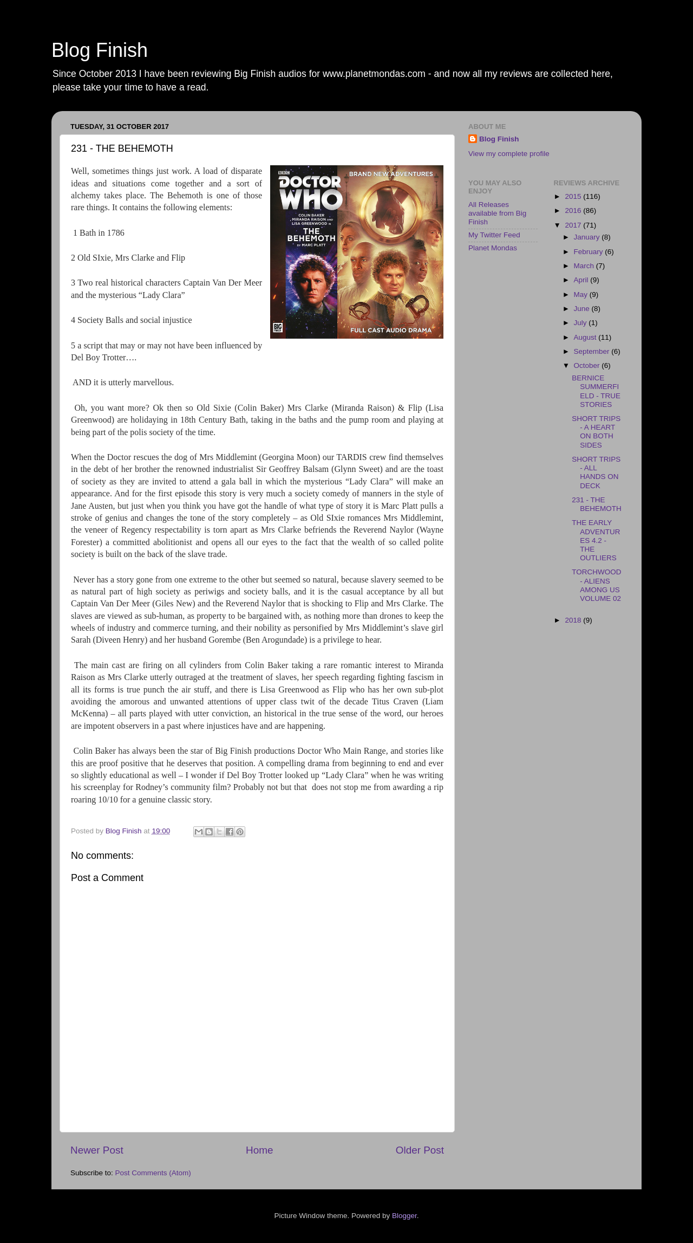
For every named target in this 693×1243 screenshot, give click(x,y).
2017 (574, 225)
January (588, 237)
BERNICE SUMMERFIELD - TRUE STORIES (596, 391)
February (589, 252)
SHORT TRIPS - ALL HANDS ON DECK (596, 472)
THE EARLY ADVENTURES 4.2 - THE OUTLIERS (596, 540)
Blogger (404, 1216)
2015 (574, 196)
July (581, 323)
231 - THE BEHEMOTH (597, 504)
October (588, 365)
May (582, 294)
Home (259, 1150)
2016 (574, 210)
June (583, 309)
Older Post (420, 1150)
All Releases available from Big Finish (497, 213)
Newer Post (96, 1150)
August (586, 337)
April (582, 280)
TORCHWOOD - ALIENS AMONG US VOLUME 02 (596, 585)
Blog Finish (99, 50)
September (593, 351)
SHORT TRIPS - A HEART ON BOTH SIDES (596, 432)
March (585, 266)
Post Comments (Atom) (153, 1173)
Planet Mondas (492, 248)
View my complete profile (509, 154)
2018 (574, 620)
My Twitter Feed (494, 235)
